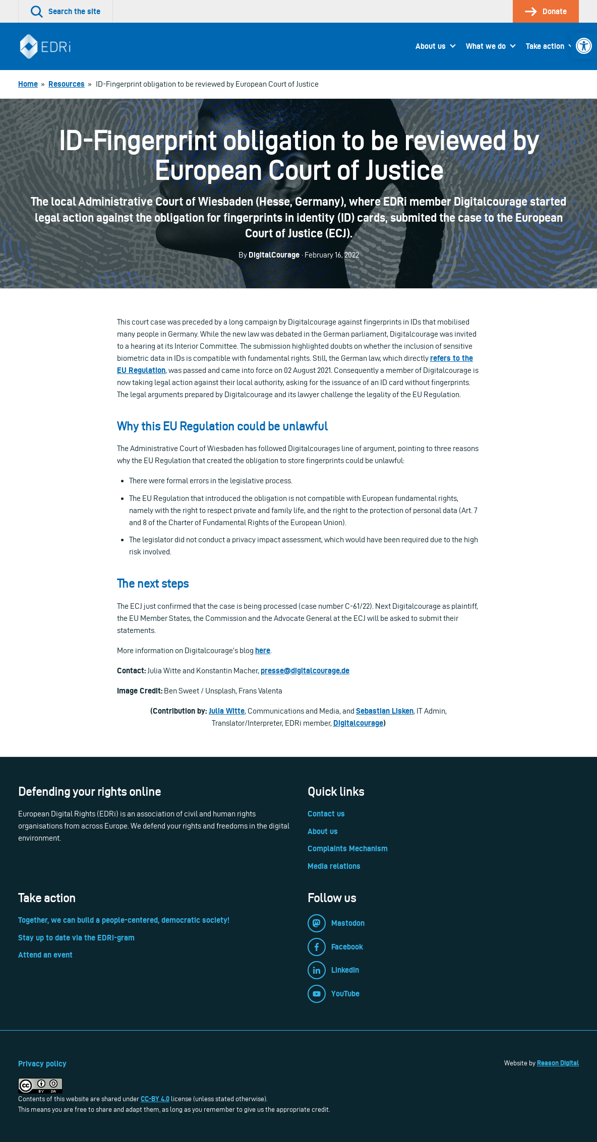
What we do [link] (486, 46)
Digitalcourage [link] (358, 723)
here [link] (262, 650)
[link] (584, 46)
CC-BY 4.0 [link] (155, 1099)
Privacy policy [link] (42, 1063)
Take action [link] (545, 46)
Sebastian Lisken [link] (384, 711)
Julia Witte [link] (227, 711)
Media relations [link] (334, 866)
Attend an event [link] (45, 954)
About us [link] (430, 46)
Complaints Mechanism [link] (348, 848)
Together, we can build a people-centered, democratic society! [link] (123, 920)
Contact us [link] (326, 813)
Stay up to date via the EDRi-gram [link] (76, 937)
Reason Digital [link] (558, 1063)
